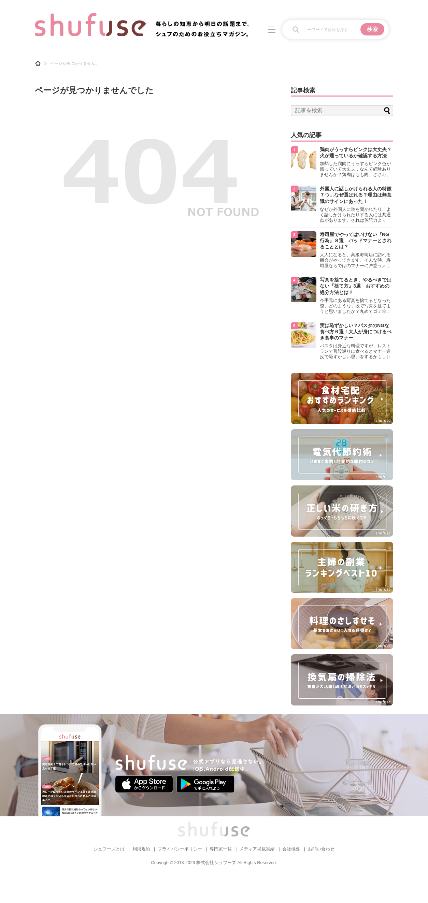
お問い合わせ (321, 848)
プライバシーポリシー (180, 848)
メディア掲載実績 (257, 848)
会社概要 (291, 848)
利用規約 (141, 848)
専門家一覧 (221, 848)
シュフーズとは (109, 848)
